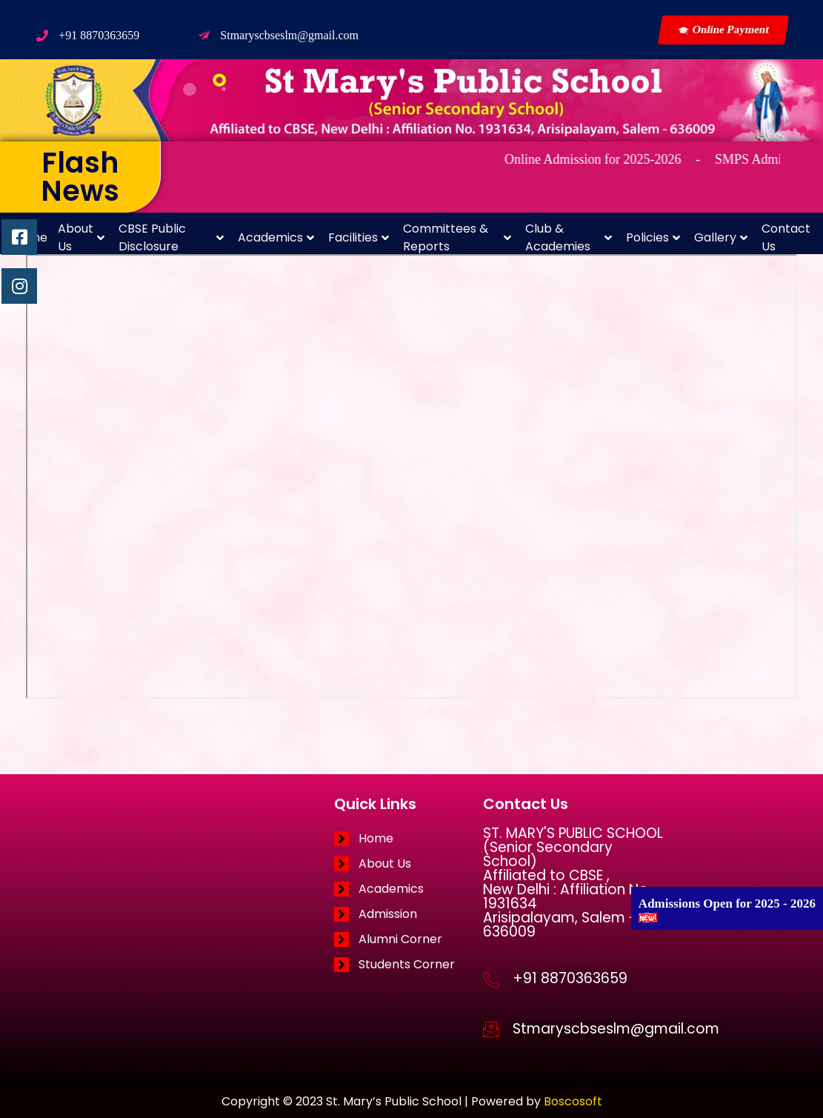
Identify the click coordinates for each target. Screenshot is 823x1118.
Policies (653, 237)
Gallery (720, 237)
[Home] (408, 838)
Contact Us (786, 237)
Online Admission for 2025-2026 (607, 159)
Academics (276, 237)
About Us (81, 237)
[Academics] (408, 889)
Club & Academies (568, 237)
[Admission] (408, 914)
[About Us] (408, 863)
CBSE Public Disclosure (171, 237)
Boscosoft (573, 1101)
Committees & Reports (457, 237)
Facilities (358, 237)
